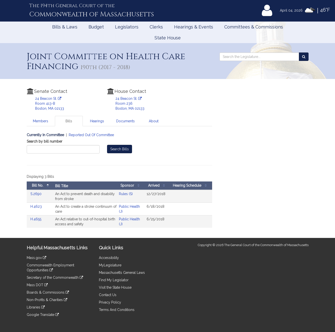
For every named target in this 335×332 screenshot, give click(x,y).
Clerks (156, 26)
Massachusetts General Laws (122, 273)
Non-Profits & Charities (47, 300)
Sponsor (131, 185)
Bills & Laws (64, 26)
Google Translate (43, 315)
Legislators (126, 26)
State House (168, 37)
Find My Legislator (114, 280)
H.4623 (36, 206)
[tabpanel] (119, 182)
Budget (96, 26)
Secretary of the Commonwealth (55, 278)
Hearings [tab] (97, 121)
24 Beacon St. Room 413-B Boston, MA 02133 (49, 103)
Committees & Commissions (253, 26)
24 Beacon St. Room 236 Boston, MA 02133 (129, 103)
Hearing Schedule (191, 185)
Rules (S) (126, 194)
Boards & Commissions (48, 292)
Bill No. (41, 185)
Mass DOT (37, 285)
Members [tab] (40, 121)
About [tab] (153, 121)
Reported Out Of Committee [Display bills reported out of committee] (91, 135)
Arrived (157, 185)
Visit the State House (115, 287)
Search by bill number (44, 141)
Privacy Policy (110, 302)
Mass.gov (36, 258)
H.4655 (36, 219)
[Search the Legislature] (304, 56)
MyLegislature (110, 265)
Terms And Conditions (116, 310)
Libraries (36, 307)
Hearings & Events (193, 26)
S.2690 (36, 194)
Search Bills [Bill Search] (119, 149)
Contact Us (107, 295)
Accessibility (109, 258)
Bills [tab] (69, 121)
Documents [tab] (125, 121)
